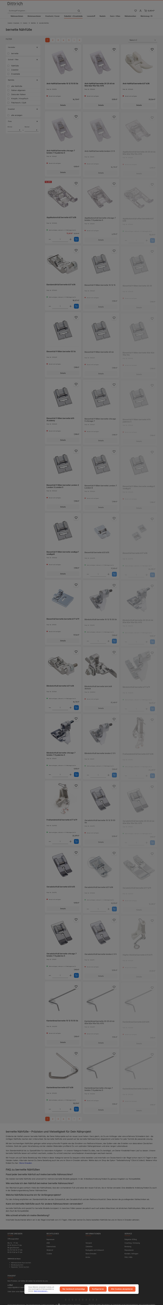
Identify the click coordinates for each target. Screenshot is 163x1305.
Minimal (15, 126)
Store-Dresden (25, 1161)
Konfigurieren (101, 1289)
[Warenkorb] (149, 6)
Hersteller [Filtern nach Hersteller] (23, 45)
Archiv (88, 1255)
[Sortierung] (142, 37)
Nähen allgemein (18, 88)
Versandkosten (117, 1302)
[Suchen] (115, 6)
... (86, 1237)
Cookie (49, 1251)
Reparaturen (129, 1248)
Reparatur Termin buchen (20, 1265)
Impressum (50, 1237)
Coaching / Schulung (132, 1241)
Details (63, 103)
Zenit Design (77, 1302)
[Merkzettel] (135, 6)
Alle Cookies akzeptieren (123, 1289)
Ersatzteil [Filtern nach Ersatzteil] (23, 107)
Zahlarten (89, 1244)
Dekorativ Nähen (18, 92)
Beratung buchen (17, 1262)
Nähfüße (15, 63)
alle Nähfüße (16, 84)
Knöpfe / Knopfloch (19, 96)
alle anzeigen (16, 113)
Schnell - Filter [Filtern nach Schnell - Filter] (23, 57)
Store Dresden (91, 1251)
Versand (89, 1241)
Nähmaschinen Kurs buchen (21, 1260)
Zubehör (15, 67)
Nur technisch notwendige (79, 1289)
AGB (48, 1241)
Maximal (32, 126)
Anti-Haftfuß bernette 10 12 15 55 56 (62, 81)
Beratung (128, 1244)
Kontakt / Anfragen (131, 1251)
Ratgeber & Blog (131, 1237)
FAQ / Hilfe (128, 1255)
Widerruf (50, 1248)
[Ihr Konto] (140, 6)
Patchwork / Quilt (18, 100)
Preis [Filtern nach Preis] (23, 119)
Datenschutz (51, 1244)
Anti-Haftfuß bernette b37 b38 (136, 81)
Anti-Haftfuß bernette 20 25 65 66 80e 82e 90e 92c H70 (100, 82)
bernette (14, 51)
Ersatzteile (15, 71)
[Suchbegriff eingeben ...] (79, 6)
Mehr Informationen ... (35, 1291)
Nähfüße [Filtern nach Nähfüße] (23, 78)
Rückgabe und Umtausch (95, 1248)
